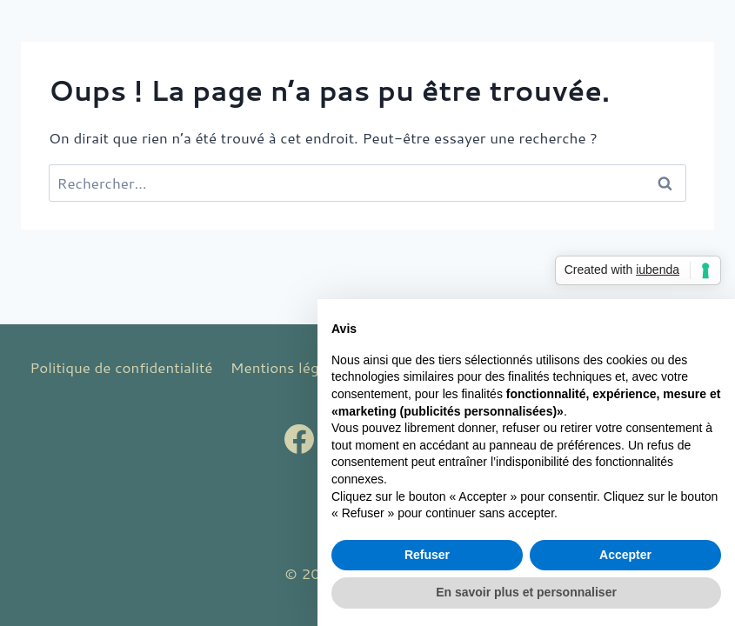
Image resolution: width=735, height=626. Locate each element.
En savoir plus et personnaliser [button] (526, 592)
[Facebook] (299, 439)
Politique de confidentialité (121, 366)
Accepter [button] (625, 555)
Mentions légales (288, 366)
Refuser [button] (427, 555)
